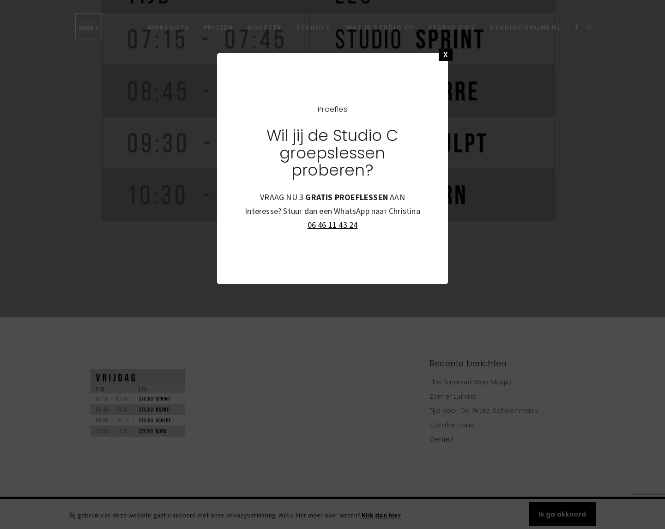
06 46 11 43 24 (333, 224)
